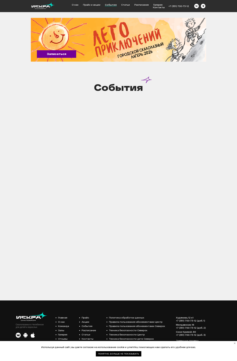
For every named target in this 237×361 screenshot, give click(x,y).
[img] (118, 40)
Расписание (141, 4)
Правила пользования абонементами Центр (135, 322)
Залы (61, 330)
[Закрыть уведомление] (234, 343)
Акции (85, 322)
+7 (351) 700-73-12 (179, 6)
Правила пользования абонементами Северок (137, 326)
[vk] (196, 6)
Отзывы (63, 339)
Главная (62, 317)
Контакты (159, 7)
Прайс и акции (91, 4)
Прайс (85, 317)
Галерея (157, 4)
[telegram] (203, 6)
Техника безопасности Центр (127, 334)
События (111, 4)
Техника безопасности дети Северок (131, 339)
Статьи (125, 4)
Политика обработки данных (126, 317)
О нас (75, 4)
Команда (63, 326)
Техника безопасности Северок (128, 330)
